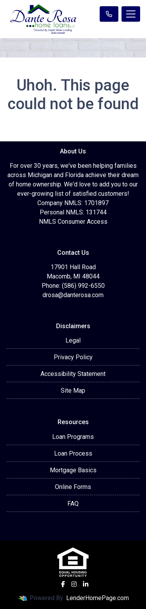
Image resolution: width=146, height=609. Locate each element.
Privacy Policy (73, 357)
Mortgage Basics (73, 470)
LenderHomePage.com (97, 598)
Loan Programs (73, 436)
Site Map (73, 390)
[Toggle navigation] (130, 14)
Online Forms (73, 487)
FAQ (73, 503)
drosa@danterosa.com (73, 295)
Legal (73, 340)
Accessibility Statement (73, 374)
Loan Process (73, 453)
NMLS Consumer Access (73, 221)
